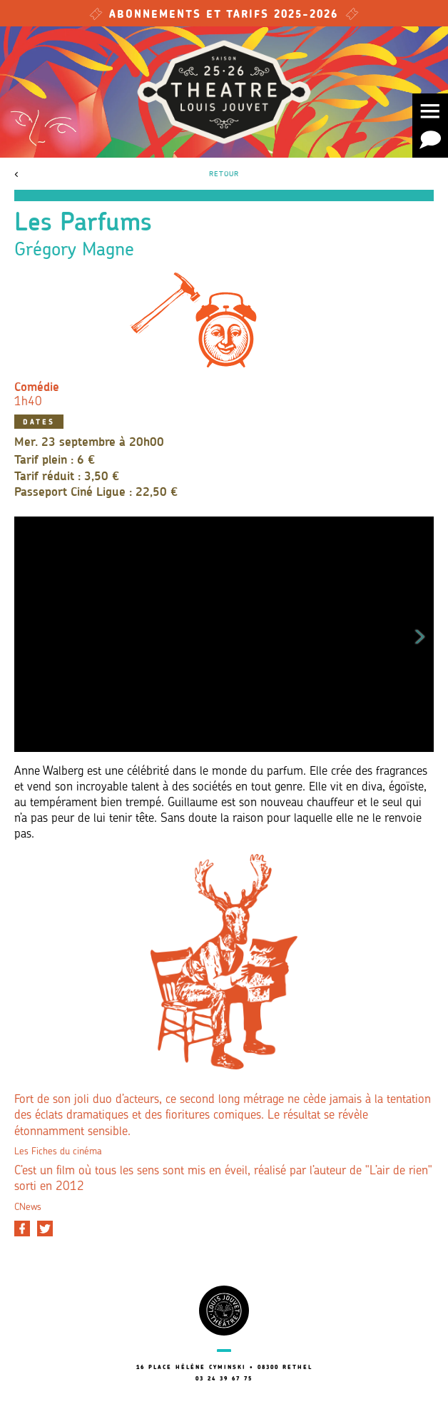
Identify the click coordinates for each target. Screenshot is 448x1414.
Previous (27, 634)
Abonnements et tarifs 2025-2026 (224, 15)
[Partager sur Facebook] (22, 1228)
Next (420, 634)
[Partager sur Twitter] (45, 1228)
